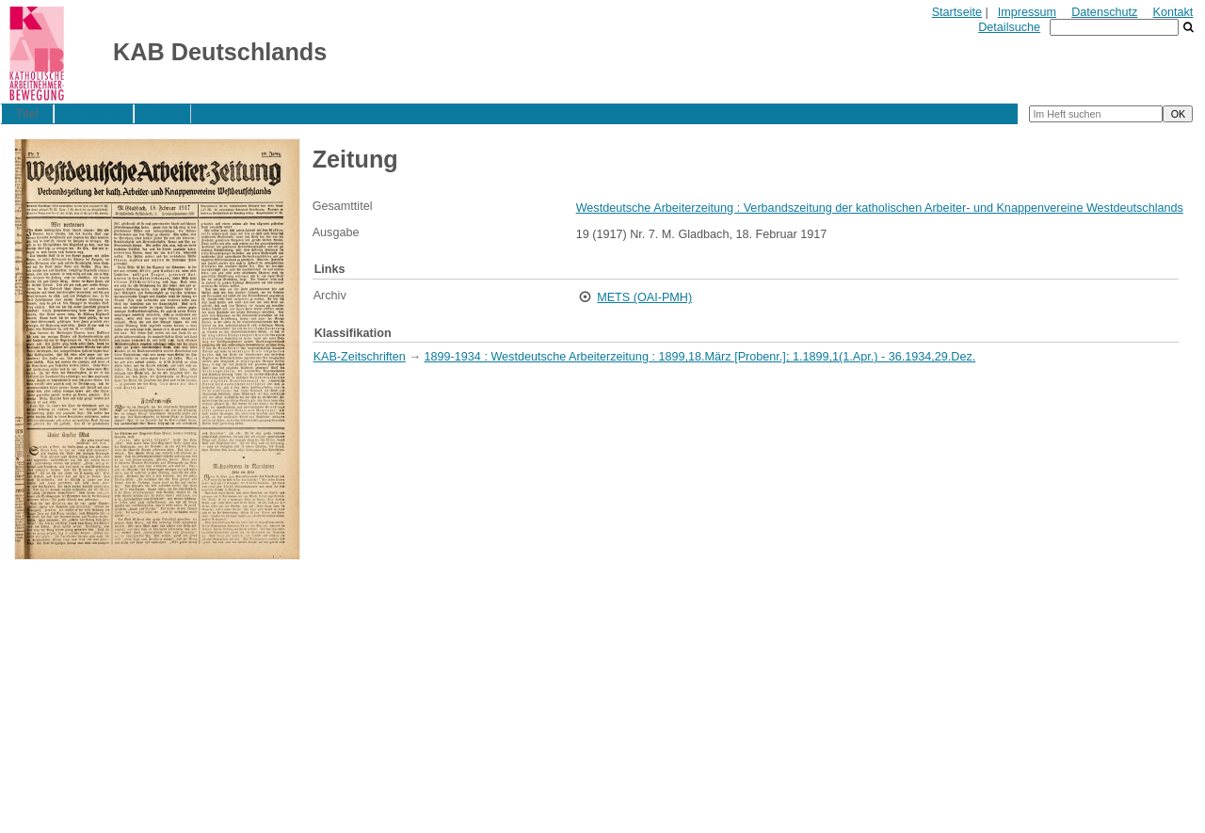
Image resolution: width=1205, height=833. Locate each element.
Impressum (1027, 12)
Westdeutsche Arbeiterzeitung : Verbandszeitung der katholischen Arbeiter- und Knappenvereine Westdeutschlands (879, 208)
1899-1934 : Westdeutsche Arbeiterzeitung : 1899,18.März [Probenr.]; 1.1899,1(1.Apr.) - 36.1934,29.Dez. (700, 356)
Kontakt (1173, 12)
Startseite (957, 12)
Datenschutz (1104, 12)
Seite (163, 113)
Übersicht (94, 113)
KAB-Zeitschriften (359, 356)
